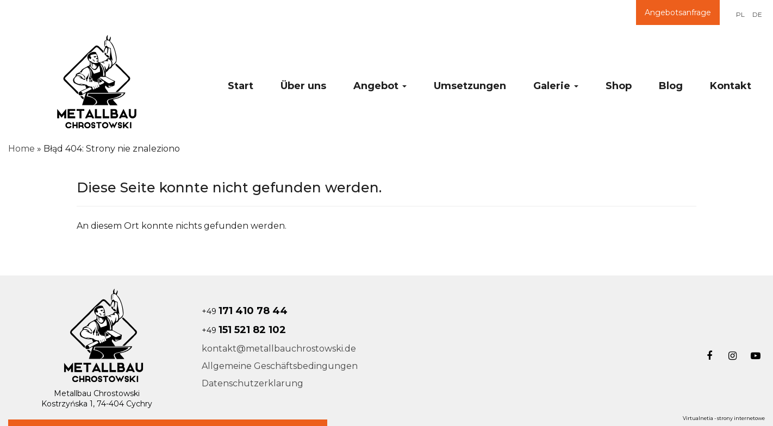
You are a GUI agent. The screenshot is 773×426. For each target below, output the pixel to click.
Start (240, 86)
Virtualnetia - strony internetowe (724, 418)
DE (757, 14)
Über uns (303, 86)
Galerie (555, 86)
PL (740, 14)
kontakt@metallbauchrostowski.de (279, 348)
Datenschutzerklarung (252, 383)
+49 (245, 311)
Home (21, 148)
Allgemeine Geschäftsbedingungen (280, 366)
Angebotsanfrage (678, 12)
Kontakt (730, 86)
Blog (671, 86)
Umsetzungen (470, 86)
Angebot (380, 86)
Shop (619, 86)
